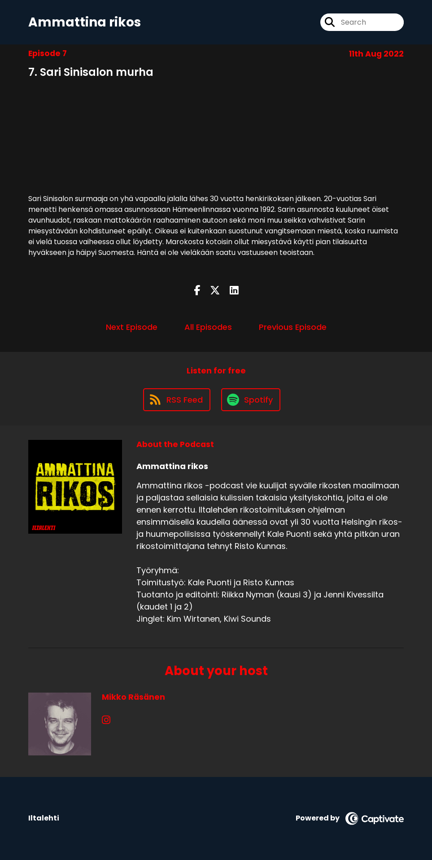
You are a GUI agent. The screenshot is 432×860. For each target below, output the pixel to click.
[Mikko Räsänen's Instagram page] (106, 720)
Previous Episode (293, 327)
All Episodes (208, 327)
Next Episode (131, 327)
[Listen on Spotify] (250, 399)
